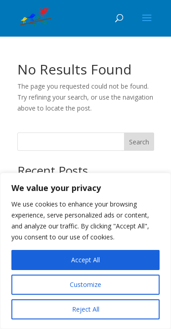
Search (139, 142)
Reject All (85, 309)
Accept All (85, 259)
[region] (85, 251)
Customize (85, 284)
